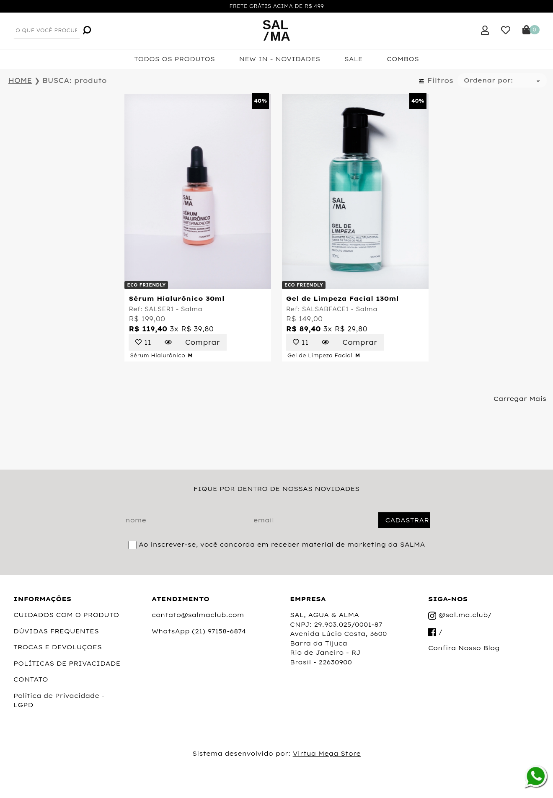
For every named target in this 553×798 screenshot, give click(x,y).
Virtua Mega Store (327, 753)
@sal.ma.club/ (460, 615)
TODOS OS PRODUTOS (174, 59)
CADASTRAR (407, 520)
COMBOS (403, 59)
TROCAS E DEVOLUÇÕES (57, 647)
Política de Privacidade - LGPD (59, 700)
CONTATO (30, 679)
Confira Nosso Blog (464, 648)
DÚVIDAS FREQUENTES (56, 631)
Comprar (202, 342)
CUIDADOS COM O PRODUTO (66, 615)
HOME (20, 80)
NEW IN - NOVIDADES (279, 59)
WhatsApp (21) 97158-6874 (199, 631)
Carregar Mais (520, 399)
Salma (191, 309)
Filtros (435, 80)
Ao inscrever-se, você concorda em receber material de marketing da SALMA (282, 544)
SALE (353, 59)
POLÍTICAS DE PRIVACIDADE (66, 663)
